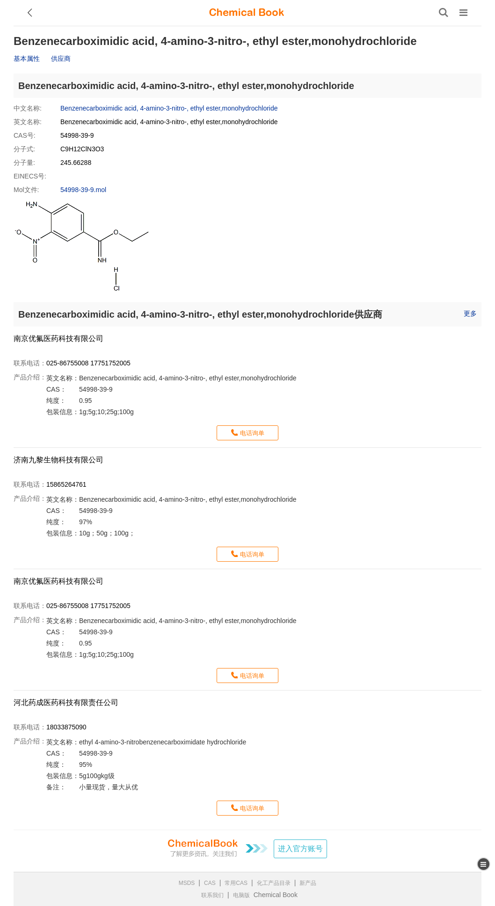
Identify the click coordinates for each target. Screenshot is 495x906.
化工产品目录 (274, 883)
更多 (470, 313)
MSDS (187, 883)
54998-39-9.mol (83, 189)
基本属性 (27, 58)
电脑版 (241, 895)
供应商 (61, 58)
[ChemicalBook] (246, 12)
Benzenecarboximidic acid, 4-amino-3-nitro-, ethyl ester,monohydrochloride (169, 108)
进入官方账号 (300, 849)
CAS (210, 883)
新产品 (307, 883)
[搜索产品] (443, 13)
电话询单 (252, 433)
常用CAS (236, 883)
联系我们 (212, 895)
